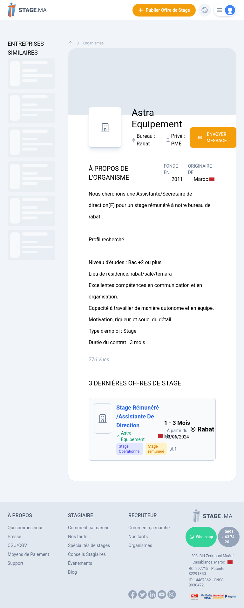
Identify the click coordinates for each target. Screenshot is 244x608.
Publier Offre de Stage (164, 10)
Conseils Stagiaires (87, 554)
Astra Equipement (130, 436)
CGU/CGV (17, 545)
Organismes (93, 43)
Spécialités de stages (89, 545)
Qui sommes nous (26, 527)
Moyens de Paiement (28, 554)
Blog (72, 572)
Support (15, 563)
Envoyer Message (212, 137)
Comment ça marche (88, 527)
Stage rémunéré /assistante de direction (137, 416)
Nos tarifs (77, 536)
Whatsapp (201, 536)
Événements (80, 563)
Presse (14, 536)
